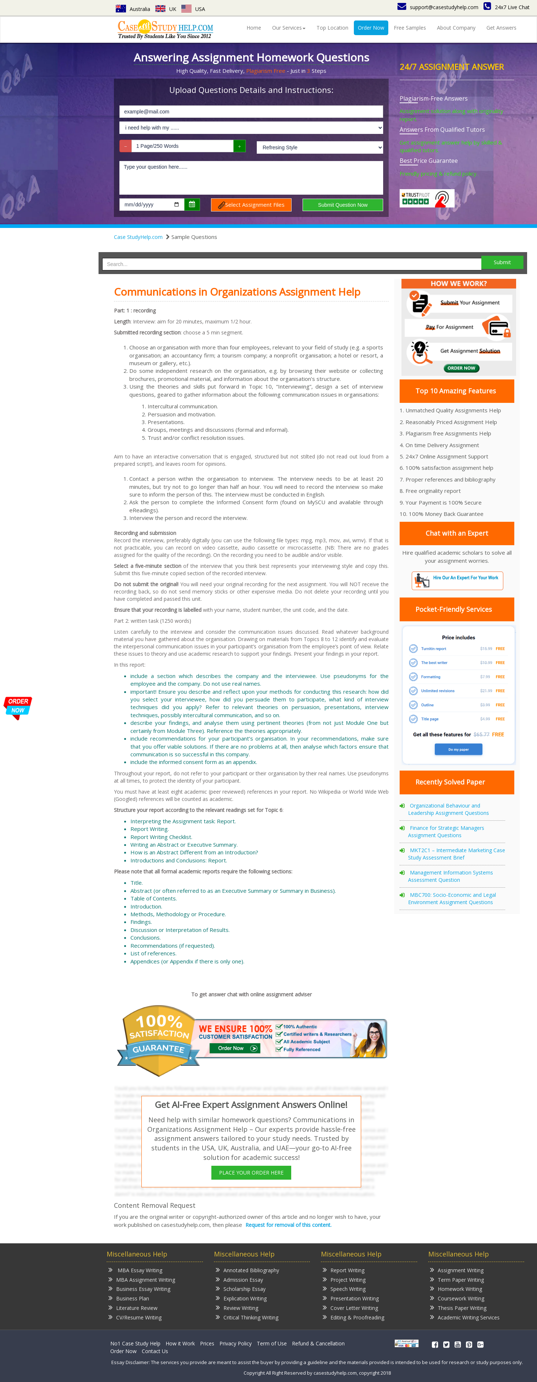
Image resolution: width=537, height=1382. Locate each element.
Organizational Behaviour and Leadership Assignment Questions (448, 809)
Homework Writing (456, 1288)
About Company (456, 27)
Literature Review (133, 1307)
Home (254, 27)
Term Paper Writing (457, 1279)
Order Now (371, 27)
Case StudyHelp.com (138, 236)
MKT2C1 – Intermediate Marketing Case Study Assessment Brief (456, 854)
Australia (133, 8)
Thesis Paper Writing (458, 1307)
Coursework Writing (457, 1298)
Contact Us (155, 1351)
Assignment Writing (457, 1270)
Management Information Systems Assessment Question (450, 876)
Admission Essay (239, 1279)
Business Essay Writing (139, 1288)
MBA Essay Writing (135, 1270)
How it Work (180, 1343)
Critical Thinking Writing (247, 1317)
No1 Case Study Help (135, 1343)
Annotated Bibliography (247, 1270)
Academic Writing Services (465, 1317)
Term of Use (272, 1343)
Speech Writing (344, 1288)
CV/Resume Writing (135, 1317)
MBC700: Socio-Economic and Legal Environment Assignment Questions (452, 898)
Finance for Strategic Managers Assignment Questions (446, 831)
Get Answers (501, 27)
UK (165, 8)
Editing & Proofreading (353, 1317)
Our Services (288, 27)
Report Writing (343, 1270)
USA (193, 8)
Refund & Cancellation (318, 1343)
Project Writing (344, 1279)
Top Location (332, 27)
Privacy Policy (235, 1343)
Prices (207, 1343)
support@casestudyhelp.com (437, 7)
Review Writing (237, 1307)
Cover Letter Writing (350, 1307)
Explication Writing (241, 1298)
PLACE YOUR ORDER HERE (251, 1172)
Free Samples (410, 27)
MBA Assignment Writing (141, 1279)
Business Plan (128, 1298)
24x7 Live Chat (507, 7)
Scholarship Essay (241, 1288)
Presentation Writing (351, 1298)
